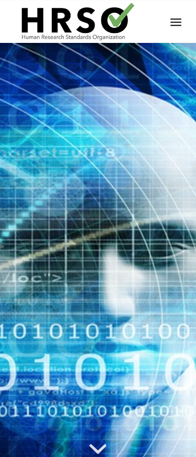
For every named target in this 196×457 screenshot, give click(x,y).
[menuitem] (175, 21)
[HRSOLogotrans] (81, 21)
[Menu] (175, 21)
